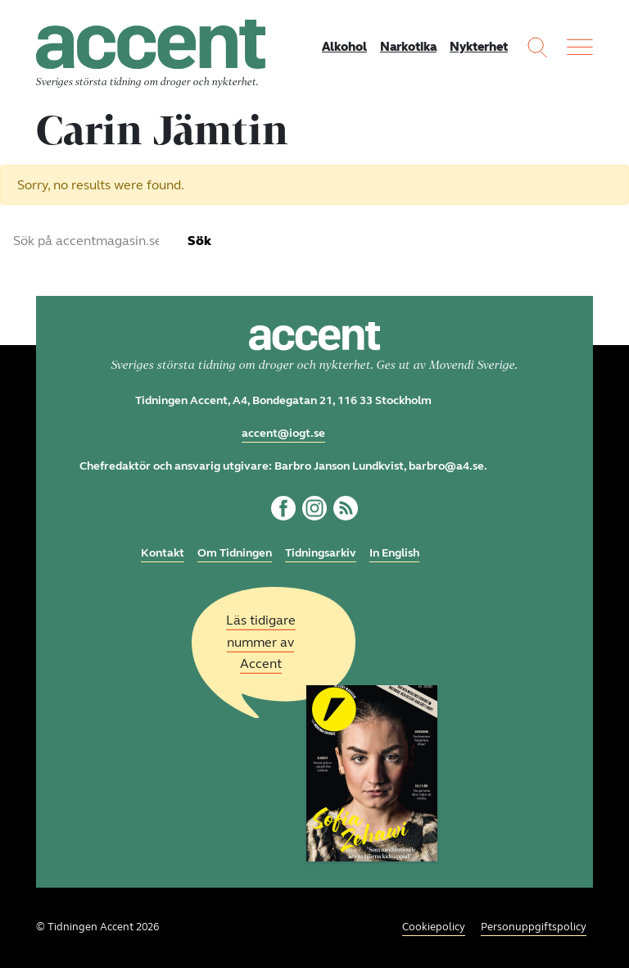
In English (394, 553)
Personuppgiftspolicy (533, 927)
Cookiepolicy (433, 927)
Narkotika (408, 46)
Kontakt (162, 553)
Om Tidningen (234, 553)
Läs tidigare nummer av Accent (261, 642)
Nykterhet (479, 46)
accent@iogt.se (283, 433)
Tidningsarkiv (320, 553)
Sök (199, 240)
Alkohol (344, 46)
